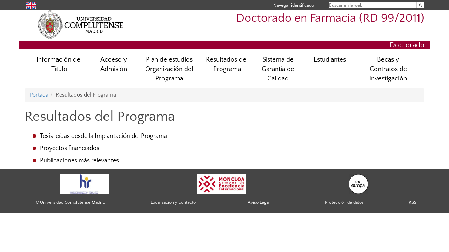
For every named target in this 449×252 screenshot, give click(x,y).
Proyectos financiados (69, 148)
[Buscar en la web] (420, 5)
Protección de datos (344, 202)
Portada (39, 95)
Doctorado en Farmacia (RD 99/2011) (330, 18)
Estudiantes (330, 59)
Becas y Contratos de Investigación (388, 69)
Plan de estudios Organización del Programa (169, 69)
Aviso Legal (259, 202)
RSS (412, 202)
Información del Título (59, 64)
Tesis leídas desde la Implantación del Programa (103, 136)
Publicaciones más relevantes (79, 160)
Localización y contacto (173, 202)
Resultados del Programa (227, 64)
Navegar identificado (293, 5)
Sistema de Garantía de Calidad (278, 69)
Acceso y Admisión (113, 64)
